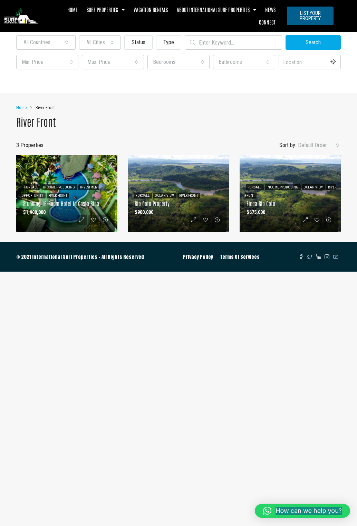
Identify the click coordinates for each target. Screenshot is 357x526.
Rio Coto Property (152, 203)
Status (138, 42)
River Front (57, 195)
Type (168, 42)
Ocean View (165, 195)
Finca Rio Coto (261, 203)
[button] (302, 511)
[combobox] (46, 42)
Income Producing (59, 187)
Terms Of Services (240, 257)
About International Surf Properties (216, 10)
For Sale (31, 187)
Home (72, 9)
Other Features (36, 82)
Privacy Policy (198, 257)
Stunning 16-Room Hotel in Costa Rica (61, 203)
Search (313, 42)
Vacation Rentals (151, 9)
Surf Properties (106, 10)
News (270, 9)
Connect (267, 22)
